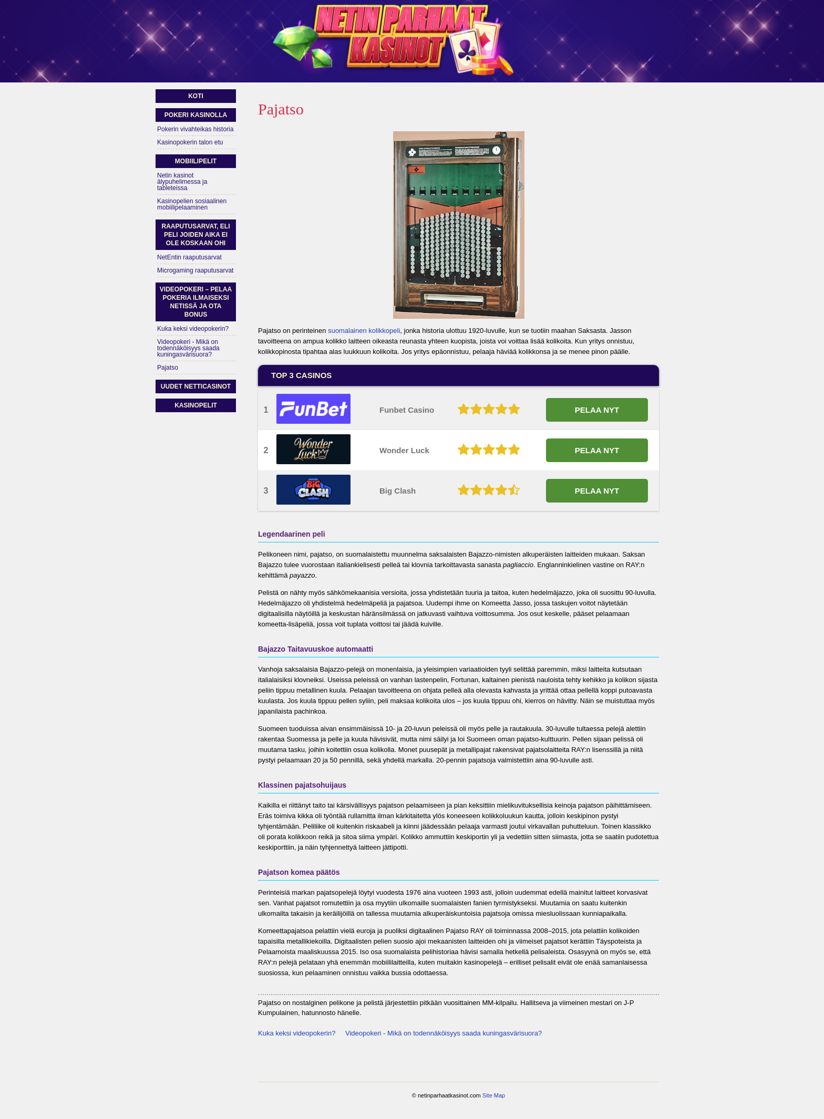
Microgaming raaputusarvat (195, 270)
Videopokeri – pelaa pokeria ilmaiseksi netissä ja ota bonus (196, 302)
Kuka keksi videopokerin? (296, 1033)
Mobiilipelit (196, 161)
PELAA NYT (597, 409)
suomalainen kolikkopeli (364, 330)
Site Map (493, 1095)
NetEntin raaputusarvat (189, 257)
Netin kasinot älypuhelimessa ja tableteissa (182, 182)
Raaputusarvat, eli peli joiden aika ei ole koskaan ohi (195, 235)
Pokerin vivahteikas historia (195, 129)
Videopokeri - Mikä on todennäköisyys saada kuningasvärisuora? (443, 1033)
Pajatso (167, 367)
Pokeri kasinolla (195, 115)
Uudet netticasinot (196, 386)
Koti (195, 96)
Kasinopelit (195, 405)
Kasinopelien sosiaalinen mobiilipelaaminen (191, 204)
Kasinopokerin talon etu (190, 142)
